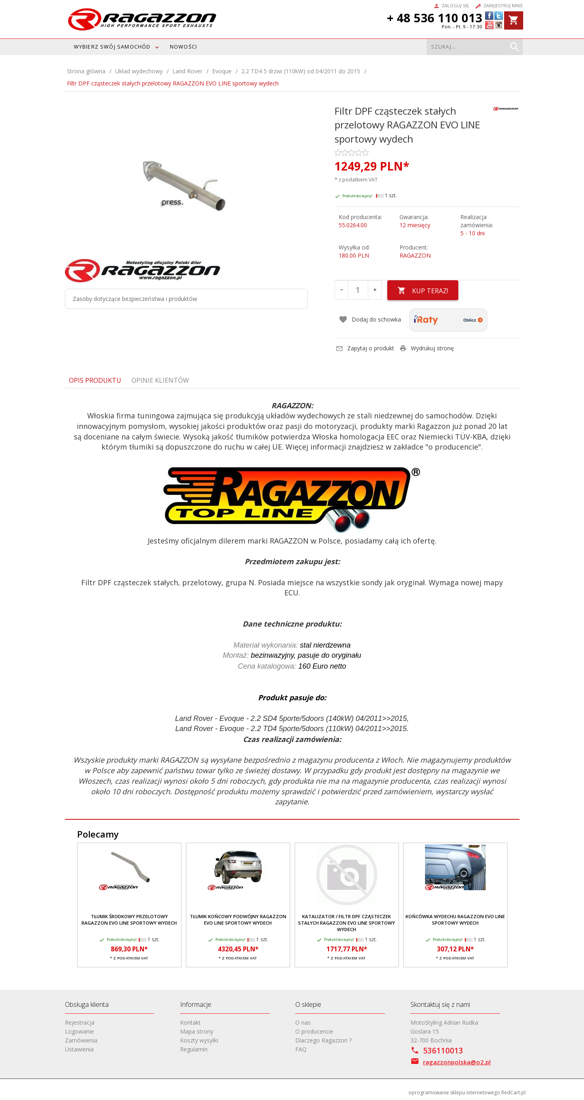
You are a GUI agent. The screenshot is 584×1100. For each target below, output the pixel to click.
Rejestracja (79, 1022)
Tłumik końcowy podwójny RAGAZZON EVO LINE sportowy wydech (238, 919)
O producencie (314, 1031)
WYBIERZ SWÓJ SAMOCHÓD (112, 46)
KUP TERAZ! (422, 290)
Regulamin (194, 1049)
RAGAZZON (415, 255)
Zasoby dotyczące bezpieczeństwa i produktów (135, 299)
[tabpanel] (292, 604)
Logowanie (79, 1031)
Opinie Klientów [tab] (160, 380)
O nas (303, 1022)
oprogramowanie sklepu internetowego (454, 1092)
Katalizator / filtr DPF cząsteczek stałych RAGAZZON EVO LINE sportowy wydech (346, 923)
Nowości (183, 46)
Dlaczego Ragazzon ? (323, 1040)
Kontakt (190, 1022)
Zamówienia (81, 1040)
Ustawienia (79, 1049)
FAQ (301, 1049)
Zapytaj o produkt (365, 348)
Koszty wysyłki (199, 1040)
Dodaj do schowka (370, 319)
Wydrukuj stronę (426, 348)
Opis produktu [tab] (95, 380)
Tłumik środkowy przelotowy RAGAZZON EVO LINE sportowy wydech (129, 919)
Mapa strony (196, 1031)
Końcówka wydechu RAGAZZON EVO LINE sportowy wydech (455, 919)
